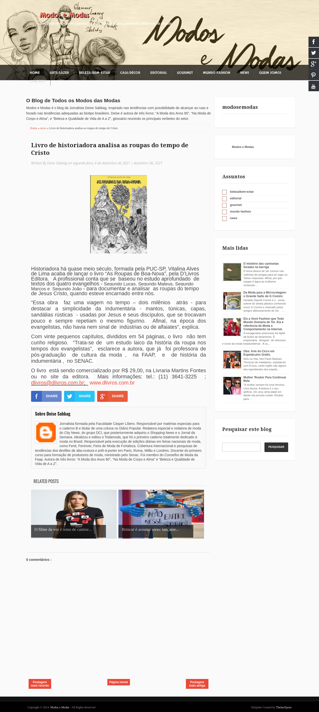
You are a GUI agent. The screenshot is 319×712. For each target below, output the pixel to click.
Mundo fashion (216, 72)
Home (35, 72)
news (43, 128)
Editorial (158, 72)
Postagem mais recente (40, 683)
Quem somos (270, 72)
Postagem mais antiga (197, 683)
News (244, 72)
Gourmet (185, 72)
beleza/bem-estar (242, 191)
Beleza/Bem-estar (94, 72)
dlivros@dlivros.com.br (57, 383)
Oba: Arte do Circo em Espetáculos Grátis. (258, 353)
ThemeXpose (284, 707)
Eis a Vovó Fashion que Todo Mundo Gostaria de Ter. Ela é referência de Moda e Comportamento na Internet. (263, 324)
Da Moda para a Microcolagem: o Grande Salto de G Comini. (265, 294)
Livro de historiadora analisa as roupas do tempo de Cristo (109, 149)
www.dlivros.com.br (112, 383)
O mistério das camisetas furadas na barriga (261, 265)
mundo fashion (240, 211)
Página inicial (118, 682)
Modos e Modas (64, 15)
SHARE (44, 396)
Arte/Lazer (59, 72)
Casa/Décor (130, 72)
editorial (235, 198)
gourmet (236, 205)
